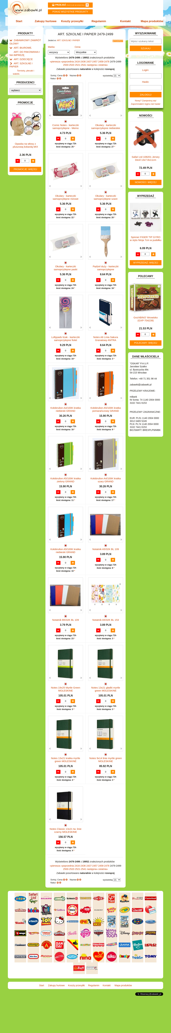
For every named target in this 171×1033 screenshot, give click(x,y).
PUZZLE (18, 205)
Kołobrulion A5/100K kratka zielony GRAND (65, 495)
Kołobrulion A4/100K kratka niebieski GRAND (65, 421)
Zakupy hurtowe (46, 21)
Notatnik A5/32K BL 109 (105, 567)
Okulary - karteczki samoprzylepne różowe (65, 199)
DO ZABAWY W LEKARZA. (27, 116)
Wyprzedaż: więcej (145, 262)
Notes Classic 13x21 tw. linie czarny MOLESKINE (65, 865)
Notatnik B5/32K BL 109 (65, 641)
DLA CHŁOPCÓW (22, 108)
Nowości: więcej (145, 182)
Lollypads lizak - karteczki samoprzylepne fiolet (65, 347)
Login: (145, 70)
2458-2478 (104, 60)
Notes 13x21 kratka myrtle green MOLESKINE (65, 791)
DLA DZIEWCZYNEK (24, 112)
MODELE (18, 186)
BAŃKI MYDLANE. (23, 101)
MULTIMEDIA (20, 190)
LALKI (17, 182)
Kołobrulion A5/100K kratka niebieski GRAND (65, 569)
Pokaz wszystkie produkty (70, 11)
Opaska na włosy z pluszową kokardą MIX (25, 314)
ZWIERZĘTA (20, 235)
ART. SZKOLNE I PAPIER (26, 61)
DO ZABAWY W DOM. (25, 119)
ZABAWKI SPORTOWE (25, 231)
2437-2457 (92, 60)
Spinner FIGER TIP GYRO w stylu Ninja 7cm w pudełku (145, 238)
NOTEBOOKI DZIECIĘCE (26, 194)
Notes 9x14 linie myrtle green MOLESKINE (105, 791)
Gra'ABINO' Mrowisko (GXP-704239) (146, 319)
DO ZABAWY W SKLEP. (25, 127)
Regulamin (98, 21)
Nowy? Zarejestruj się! (145, 100)
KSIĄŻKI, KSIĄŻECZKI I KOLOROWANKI (23, 177)
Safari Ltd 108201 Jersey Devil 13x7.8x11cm (146, 158)
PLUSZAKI (19, 201)
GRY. (16, 142)
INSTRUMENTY (21, 150)
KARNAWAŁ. (20, 160)
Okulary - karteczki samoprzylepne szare (106, 199)
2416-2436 (80, 60)
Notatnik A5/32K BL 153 (105, 641)
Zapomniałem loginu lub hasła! (145, 104)
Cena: (78, 46)
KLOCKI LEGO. (21, 168)
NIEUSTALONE (21, 238)
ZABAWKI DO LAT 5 (23, 223)
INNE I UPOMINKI (22, 146)
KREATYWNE (20, 172)
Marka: (51, 46)
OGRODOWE (20, 198)
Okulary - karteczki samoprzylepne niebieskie (105, 125)
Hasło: (145, 81)
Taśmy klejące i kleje (27, 89)
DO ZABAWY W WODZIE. (26, 131)
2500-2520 (69, 64)
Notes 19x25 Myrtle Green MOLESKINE (65, 717)
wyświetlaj (108, 74)
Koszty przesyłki (72, 21)
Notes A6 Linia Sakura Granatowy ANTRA (105, 347)
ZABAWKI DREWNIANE (25, 227)
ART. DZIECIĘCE (22, 57)
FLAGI (17, 138)
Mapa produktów (150, 21)
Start (21, 21)
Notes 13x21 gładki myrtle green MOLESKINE (105, 717)
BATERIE (18, 104)
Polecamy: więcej (145, 343)
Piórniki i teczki (24, 75)
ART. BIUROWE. (22, 46)
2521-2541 (81, 64)
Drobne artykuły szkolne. (29, 71)
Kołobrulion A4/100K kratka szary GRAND (106, 495)
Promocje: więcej (25, 338)
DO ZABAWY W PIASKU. (26, 123)
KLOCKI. (18, 164)
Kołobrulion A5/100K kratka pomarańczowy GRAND (106, 421)
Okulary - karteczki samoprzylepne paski (65, 273)
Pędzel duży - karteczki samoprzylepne (105, 273)
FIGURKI (18, 135)
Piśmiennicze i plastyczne (22, 80)
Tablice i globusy (25, 85)
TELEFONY (19, 219)
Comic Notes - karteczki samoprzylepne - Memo (65, 125)
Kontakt (124, 21)
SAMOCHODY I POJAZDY (27, 216)
